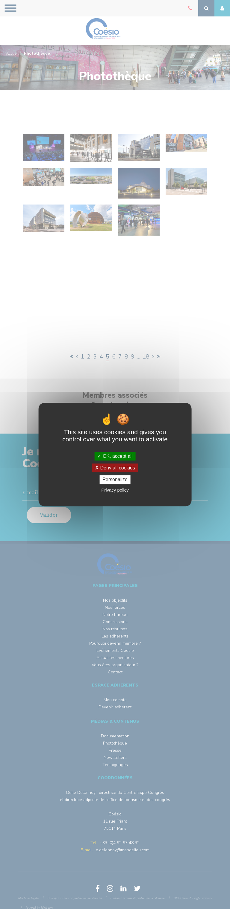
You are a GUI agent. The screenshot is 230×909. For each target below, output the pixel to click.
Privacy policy (115, 489)
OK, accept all (114, 456)
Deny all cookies (115, 467)
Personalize (115, 479)
